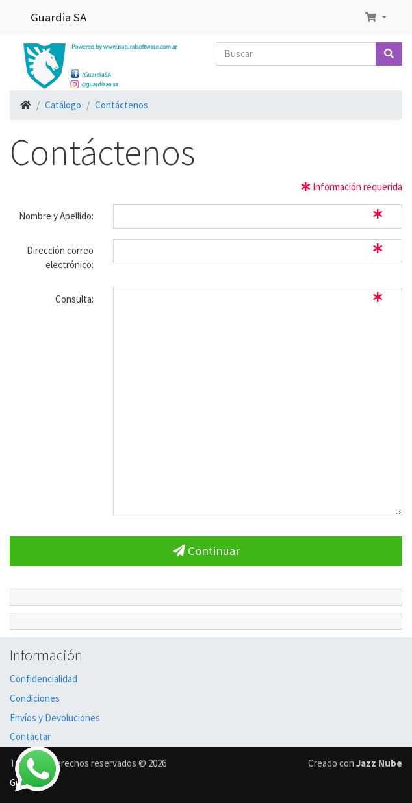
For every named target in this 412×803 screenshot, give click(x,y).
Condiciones (35, 698)
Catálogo (63, 105)
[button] (375, 18)
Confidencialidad (43, 679)
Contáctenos (121, 105)
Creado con (355, 763)
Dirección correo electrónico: (60, 257)
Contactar (30, 736)
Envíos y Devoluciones (55, 717)
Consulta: (74, 299)
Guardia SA (58, 17)
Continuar (206, 550)
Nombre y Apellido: (56, 216)
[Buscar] (296, 54)
